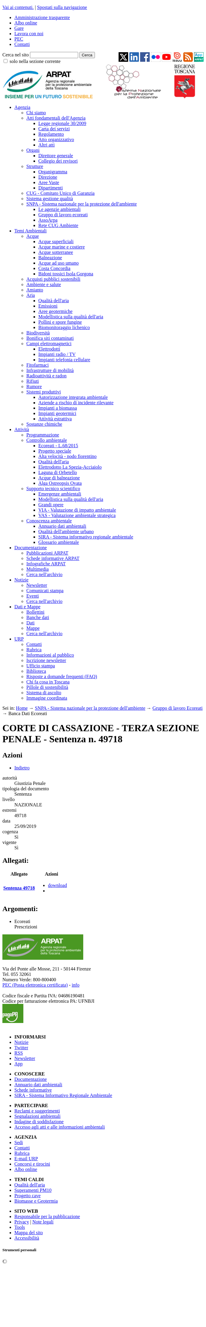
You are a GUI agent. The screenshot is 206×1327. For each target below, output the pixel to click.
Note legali (43, 1221)
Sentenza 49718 (19, 888)
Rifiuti (32, 381)
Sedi (18, 1142)
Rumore (34, 386)
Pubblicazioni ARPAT (47, 553)
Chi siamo (36, 112)
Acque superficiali (56, 241)
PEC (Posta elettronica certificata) (35, 984)
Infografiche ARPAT (46, 563)
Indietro (22, 767)
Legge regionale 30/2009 (62, 123)
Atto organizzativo (56, 139)
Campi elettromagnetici (49, 343)
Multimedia (37, 569)
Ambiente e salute (43, 284)
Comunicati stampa (44, 590)
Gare (19, 28)
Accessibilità (26, 1237)
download (57, 885)
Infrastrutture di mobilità (50, 370)
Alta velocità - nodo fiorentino (67, 456)
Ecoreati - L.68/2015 (58, 445)
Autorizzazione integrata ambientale (73, 397)
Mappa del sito (28, 1232)
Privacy (21, 1221)
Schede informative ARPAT (52, 558)
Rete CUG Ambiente (58, 225)
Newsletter (36, 585)
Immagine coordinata (46, 697)
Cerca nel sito (15, 54)
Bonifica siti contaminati (50, 338)
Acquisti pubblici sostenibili (53, 279)
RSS (18, 1053)
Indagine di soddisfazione (38, 1121)
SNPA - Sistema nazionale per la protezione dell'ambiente (81, 203)
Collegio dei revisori (58, 160)
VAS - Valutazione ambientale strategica (77, 515)
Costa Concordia (54, 268)
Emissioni (47, 305)
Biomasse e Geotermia (36, 1200)
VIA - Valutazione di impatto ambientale (77, 510)
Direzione (47, 177)
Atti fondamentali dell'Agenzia (55, 118)
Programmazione (42, 434)
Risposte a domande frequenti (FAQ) (61, 676)
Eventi (32, 595)
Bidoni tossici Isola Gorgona (65, 273)
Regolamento (51, 134)
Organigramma (52, 171)
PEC (18, 38)
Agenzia (22, 107)
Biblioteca (36, 671)
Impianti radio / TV (57, 354)
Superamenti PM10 (32, 1190)
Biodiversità (38, 332)
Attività (21, 429)
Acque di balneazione (59, 477)
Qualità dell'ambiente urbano (66, 531)
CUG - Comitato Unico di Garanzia (60, 193)
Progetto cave (27, 1195)
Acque (32, 236)
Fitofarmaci (37, 365)
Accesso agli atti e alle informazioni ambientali (59, 1127)
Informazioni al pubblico (50, 655)
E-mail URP (26, 1158)
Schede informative (33, 1090)
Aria (30, 295)
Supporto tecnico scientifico (53, 488)
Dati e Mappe (27, 606)
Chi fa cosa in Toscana (47, 681)
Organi (33, 150)
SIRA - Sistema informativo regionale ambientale (85, 536)
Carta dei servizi (54, 128)
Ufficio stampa (40, 665)
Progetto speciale (54, 450)
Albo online (25, 22)
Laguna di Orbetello (57, 472)
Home (22, 708)
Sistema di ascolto (43, 692)
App (18, 1063)
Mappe (33, 628)
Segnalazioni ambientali (37, 1116)
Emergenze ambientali (59, 493)
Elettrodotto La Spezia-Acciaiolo (70, 467)
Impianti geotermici (57, 413)
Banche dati (37, 617)
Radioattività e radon (46, 375)
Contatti (22, 44)
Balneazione (50, 257)
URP (19, 638)
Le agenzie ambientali (59, 209)
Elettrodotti (49, 348)
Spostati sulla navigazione (62, 7)
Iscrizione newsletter (46, 660)
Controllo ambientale (46, 440)
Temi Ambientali (30, 230)
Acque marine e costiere (61, 246)
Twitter (21, 1047)
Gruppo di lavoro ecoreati (63, 214)
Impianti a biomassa (57, 408)
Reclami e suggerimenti (37, 1110)
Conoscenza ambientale (49, 520)
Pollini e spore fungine (60, 322)
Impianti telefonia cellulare (64, 359)
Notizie (21, 579)
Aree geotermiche (55, 311)
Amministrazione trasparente (42, 17)
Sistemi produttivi (43, 391)
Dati (30, 622)
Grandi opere (50, 504)
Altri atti (46, 144)
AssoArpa (47, 220)
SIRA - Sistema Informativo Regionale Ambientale (63, 1095)
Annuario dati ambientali (62, 526)
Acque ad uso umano (58, 263)
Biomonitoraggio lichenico (64, 327)
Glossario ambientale (58, 542)
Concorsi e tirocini (32, 1163)
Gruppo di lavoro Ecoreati (177, 708)
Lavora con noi (28, 33)
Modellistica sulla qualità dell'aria (70, 316)
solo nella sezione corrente (35, 61)
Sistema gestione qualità (49, 198)
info (75, 984)
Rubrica (34, 649)
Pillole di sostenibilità (47, 687)
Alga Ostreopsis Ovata (60, 483)
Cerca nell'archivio (44, 574)
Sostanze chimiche (44, 424)
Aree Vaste (48, 182)
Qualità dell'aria (53, 300)
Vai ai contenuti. (18, 7)
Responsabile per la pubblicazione (47, 1216)
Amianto (34, 289)
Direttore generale (55, 155)
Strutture (34, 166)
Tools (19, 1227)
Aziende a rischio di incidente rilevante (75, 402)
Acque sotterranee (55, 252)
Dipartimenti (50, 187)
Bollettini (35, 612)
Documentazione (30, 547)
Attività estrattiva (55, 418)
